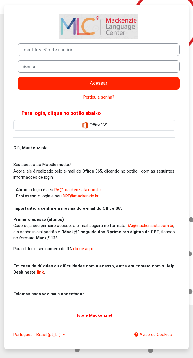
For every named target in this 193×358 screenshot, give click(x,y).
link (40, 272)
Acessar (98, 83)
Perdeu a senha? (98, 97)
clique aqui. (83, 248)
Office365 (94, 125)
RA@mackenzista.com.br (77, 189)
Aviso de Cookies (153, 334)
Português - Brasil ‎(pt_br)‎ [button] (37, 334)
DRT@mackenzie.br (81, 195)
